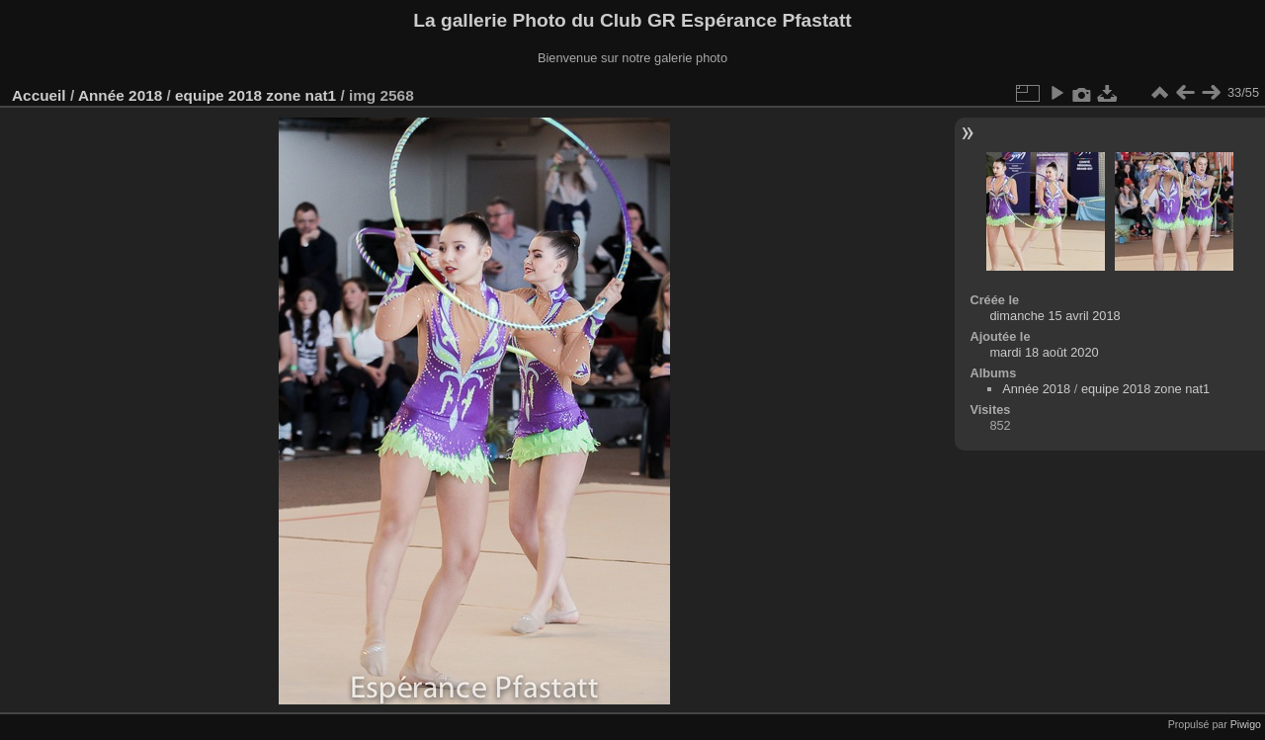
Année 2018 (120, 95)
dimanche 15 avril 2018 (1054, 315)
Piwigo (1245, 724)
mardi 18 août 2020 (1043, 352)
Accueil (39, 95)
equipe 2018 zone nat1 (255, 95)
